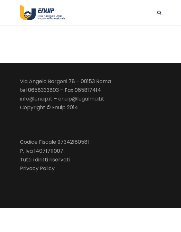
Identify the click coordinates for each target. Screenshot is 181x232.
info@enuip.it (36, 98)
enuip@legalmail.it (81, 98)
